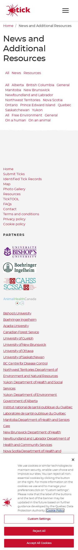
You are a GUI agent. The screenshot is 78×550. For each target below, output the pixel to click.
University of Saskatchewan (23, 357)
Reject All (39, 532)
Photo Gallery (14, 189)
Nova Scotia (52, 100)
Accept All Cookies (39, 544)
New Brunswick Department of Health (32, 432)
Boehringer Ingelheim (19, 319)
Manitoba (13, 90)
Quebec (64, 105)
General (63, 85)
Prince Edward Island (37, 105)
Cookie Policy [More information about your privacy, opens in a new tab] (55, 512)
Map (6, 184)
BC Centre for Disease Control (25, 363)
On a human (15, 120)
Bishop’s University (17, 313)
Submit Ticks (14, 174)
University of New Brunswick (24, 344)
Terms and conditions (21, 214)
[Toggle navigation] (65, 10)
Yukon (37, 110)
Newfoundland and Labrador (29, 95)
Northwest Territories (22, 100)
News (16, 73)
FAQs (7, 204)
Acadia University (16, 326)
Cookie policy (14, 224)
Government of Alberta (20, 401)
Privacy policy (14, 219)
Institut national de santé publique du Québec (38, 407)
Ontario (11, 105)
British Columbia (40, 85)
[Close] (73, 461)
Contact (10, 209)
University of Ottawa (18, 351)
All (7, 73)
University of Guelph (18, 338)
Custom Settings (39, 520)
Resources (32, 73)
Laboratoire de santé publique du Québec (34, 413)
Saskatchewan (17, 110)
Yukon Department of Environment (30, 394)
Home (8, 26)
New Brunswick (37, 90)
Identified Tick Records (22, 179)
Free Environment (27, 115)
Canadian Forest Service (21, 332)
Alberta (18, 85)
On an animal (39, 120)
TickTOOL (11, 199)
